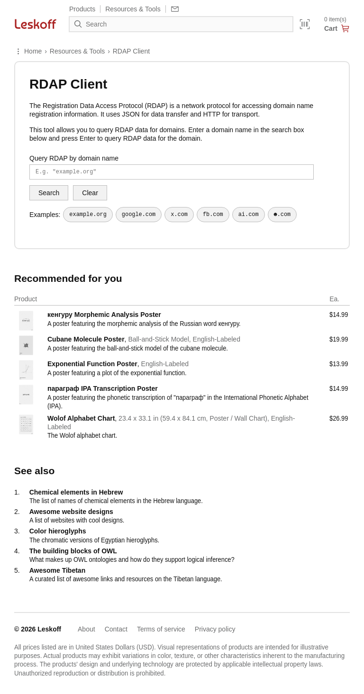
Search (48, 193)
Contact (116, 629)
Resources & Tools (77, 51)
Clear (90, 193)
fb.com (213, 214)
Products (82, 9)
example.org (88, 214)
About (86, 629)
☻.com (282, 214)
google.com (138, 214)
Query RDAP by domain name (73, 158)
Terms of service (161, 629)
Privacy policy (215, 629)
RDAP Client (131, 51)
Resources (132, 9)
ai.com (248, 214)
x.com (179, 214)
